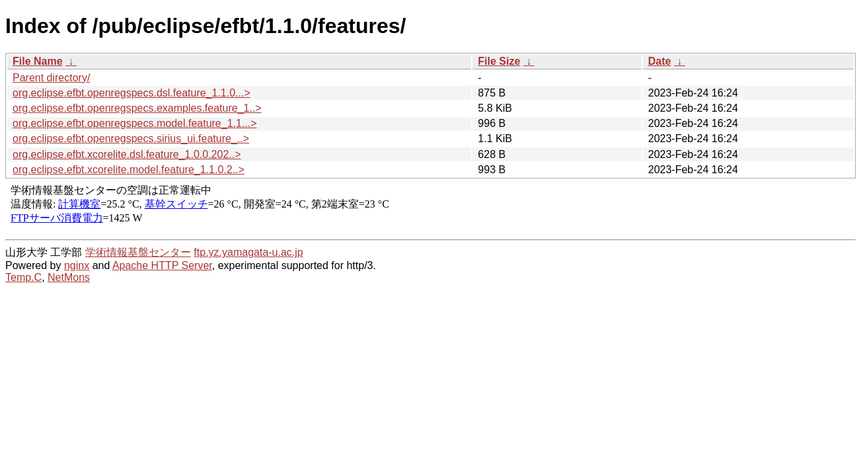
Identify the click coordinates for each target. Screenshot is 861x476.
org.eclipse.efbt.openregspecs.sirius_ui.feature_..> (131, 138)
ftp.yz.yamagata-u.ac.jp (248, 252)
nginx (76, 265)
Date (659, 61)
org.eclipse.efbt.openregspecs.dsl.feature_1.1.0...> (131, 93)
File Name (38, 61)
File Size (499, 61)
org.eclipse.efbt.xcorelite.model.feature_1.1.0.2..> (128, 169)
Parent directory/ (51, 77)
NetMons (69, 277)
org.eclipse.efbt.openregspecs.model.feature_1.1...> (135, 123)
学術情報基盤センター (138, 252)
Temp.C (23, 277)
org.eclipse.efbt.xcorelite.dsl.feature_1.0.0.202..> (127, 154)
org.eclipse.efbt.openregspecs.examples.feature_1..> (137, 108)
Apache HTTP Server (162, 265)
